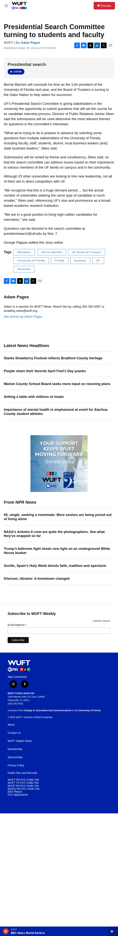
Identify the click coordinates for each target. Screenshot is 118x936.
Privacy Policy (16, 765)
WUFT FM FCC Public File (23, 779)
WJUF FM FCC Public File (23, 785)
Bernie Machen (52, 252)
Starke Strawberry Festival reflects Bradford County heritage (53, 358)
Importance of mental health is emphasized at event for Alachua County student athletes (55, 412)
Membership (15, 749)
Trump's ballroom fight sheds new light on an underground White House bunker (57, 551)
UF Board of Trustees (86, 252)
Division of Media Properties (38, 717)
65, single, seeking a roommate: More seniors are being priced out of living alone (58, 517)
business (80, 260)
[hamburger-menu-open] (6, 5)
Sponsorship (15, 757)
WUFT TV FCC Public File (23, 782)
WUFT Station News (20, 741)
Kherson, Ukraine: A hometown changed (37, 578)
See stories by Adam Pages (23, 316)
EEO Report (15, 791)
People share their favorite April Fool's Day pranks (45, 371)
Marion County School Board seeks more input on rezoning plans (57, 384)
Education (24, 252)
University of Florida (31, 260)
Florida (59, 260)
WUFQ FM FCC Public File (24, 788)
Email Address (17, 625)
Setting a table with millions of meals (34, 397)
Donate (106, 5)
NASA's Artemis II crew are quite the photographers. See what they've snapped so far (54, 534)
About (11, 724)
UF (98, 260)
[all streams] (113, 931)
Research (24, 269)
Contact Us (14, 732)
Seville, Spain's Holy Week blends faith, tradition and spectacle (55, 566)
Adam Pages (30, 42)
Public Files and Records (22, 773)
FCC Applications (18, 794)
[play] (5, 931)
